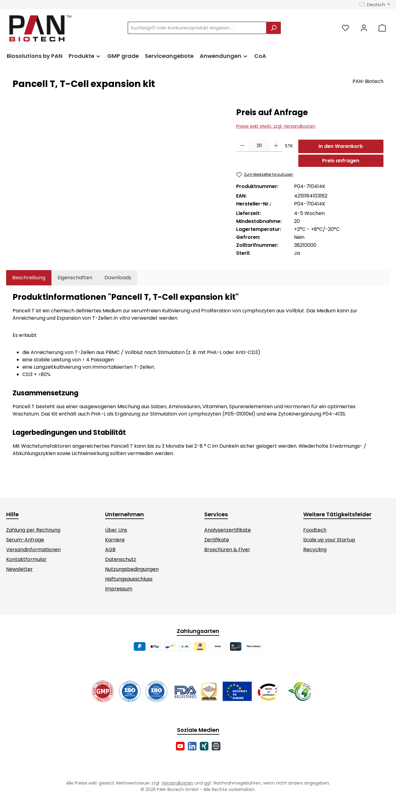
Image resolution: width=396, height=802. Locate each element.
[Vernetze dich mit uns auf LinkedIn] (192, 746)
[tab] (28, 277)
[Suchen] (273, 28)
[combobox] (197, 28)
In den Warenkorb (341, 146)
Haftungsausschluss (129, 578)
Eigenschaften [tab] (75, 277)
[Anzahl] (259, 146)
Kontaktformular (26, 559)
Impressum (118, 588)
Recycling (314, 549)
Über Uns (116, 529)
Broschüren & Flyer (227, 549)
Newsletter (19, 569)
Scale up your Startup (329, 539)
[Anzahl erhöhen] (276, 146)
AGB (110, 549)
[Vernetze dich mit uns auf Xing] (204, 746)
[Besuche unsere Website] (216, 746)
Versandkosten (177, 783)
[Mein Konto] (363, 28)
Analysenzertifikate (227, 529)
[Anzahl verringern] (242, 146)
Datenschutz (120, 559)
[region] (118, 173)
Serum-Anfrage (25, 539)
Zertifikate (216, 539)
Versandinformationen (33, 549)
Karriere (115, 539)
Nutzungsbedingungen (132, 569)
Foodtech (314, 529)
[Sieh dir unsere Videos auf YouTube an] (180, 746)
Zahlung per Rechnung (33, 529)
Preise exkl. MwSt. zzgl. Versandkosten (275, 126)
